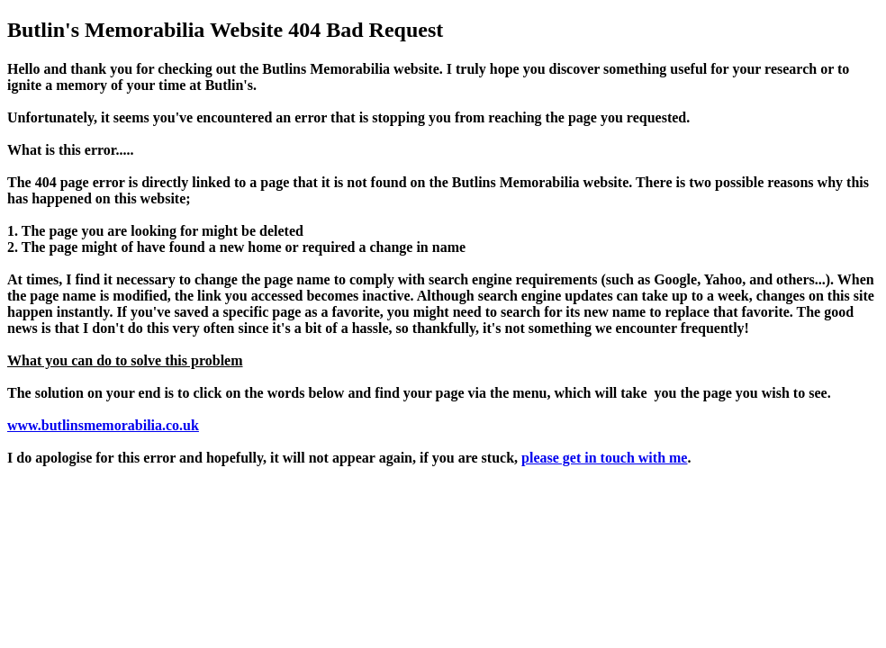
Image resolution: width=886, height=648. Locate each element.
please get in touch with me (604, 457)
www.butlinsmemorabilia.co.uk (103, 425)
